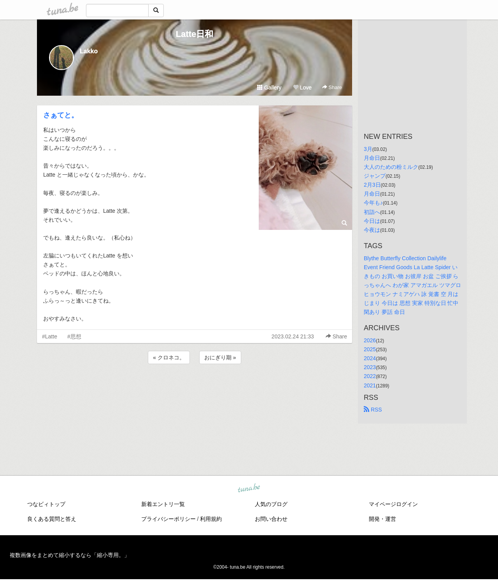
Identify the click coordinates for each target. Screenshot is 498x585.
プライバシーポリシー (168, 519)
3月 (368, 149)
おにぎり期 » (220, 357)
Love (302, 87)
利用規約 (211, 519)
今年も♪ (373, 203)
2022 (370, 376)
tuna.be (249, 489)
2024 (370, 358)
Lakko (89, 51)
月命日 (372, 158)
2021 (370, 385)
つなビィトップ (46, 504)
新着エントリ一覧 (163, 504)
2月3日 (372, 185)
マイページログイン (393, 504)
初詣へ (372, 212)
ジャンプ (375, 176)
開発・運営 (382, 519)
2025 (370, 349)
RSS (373, 409)
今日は (372, 221)
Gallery (269, 87)
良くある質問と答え (51, 519)
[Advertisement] (194, 386)
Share (332, 87)
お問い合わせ (271, 519)
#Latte (49, 336)
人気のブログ (271, 504)
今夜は (372, 230)
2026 (370, 340)
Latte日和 (195, 34)
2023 (370, 367)
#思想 (74, 336)
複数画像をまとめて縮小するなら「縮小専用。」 (70, 555)
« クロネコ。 (169, 357)
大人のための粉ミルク (391, 167)
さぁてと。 (60, 115)
